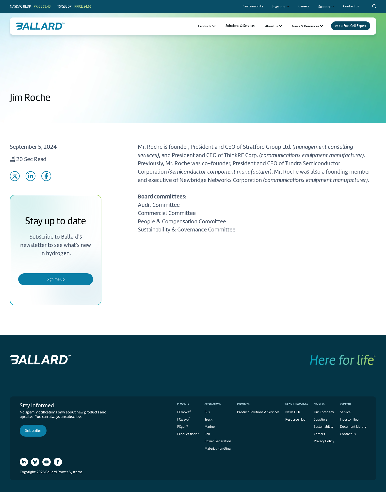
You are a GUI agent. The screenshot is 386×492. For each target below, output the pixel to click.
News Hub (292, 412)
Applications (213, 403)
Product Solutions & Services (258, 412)
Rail (207, 434)
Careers (319, 434)
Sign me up (56, 279)
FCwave (184, 419)
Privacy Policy (324, 441)
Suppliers (320, 419)
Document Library (353, 427)
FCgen (182, 426)
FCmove (184, 412)
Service (345, 412)
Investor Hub (349, 419)
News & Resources (296, 403)
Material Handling (218, 448)
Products (183, 403)
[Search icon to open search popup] (374, 6)
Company (345, 403)
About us (319, 403)
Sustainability (323, 427)
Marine (210, 427)
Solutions (243, 403)
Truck (208, 419)
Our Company (324, 412)
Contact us (348, 434)
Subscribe (33, 430)
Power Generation (218, 441)
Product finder (188, 434)
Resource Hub (295, 419)
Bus (207, 412)
